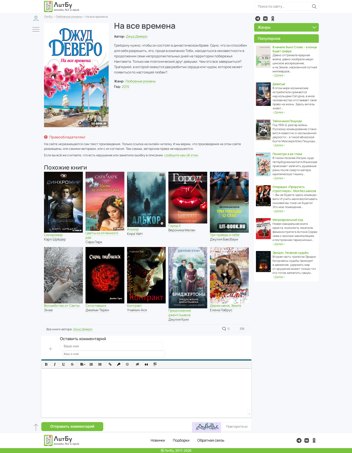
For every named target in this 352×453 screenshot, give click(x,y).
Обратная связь (210, 440)
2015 (125, 86)
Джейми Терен (97, 310)
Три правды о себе (225, 234)
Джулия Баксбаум (224, 239)
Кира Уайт (135, 233)
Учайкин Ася (137, 310)
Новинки (158, 440)
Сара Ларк (94, 242)
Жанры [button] (287, 27)
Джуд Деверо (136, 36)
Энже (48, 310)
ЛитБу (48, 17)
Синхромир (53, 234)
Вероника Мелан (181, 230)
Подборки (181, 440)
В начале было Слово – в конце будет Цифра (295, 49)
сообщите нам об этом (181, 155)
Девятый (279, 84)
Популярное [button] (269, 38)
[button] (46, 364)
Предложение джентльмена (179, 312)
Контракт (134, 305)
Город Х (174, 225)
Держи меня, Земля (225, 305)
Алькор (133, 229)
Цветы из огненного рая (102, 235)
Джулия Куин (178, 319)
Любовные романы (69, 17)
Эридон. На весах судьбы (290, 253)
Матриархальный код (288, 220)
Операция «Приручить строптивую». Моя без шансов (294, 189)
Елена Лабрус (221, 310)
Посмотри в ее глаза (287, 154)
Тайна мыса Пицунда (287, 121)
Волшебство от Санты (61, 305)
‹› (279, 75)
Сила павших (96, 305)
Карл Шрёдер (55, 239)
